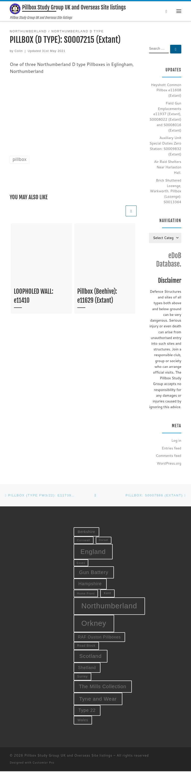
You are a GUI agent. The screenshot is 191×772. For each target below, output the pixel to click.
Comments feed (168, 456)
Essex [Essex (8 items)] (81, 563)
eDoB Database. (168, 260)
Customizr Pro (43, 764)
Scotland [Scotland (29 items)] (90, 657)
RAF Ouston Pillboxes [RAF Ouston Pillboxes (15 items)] (99, 638)
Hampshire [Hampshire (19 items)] (90, 584)
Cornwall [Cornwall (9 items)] (83, 540)
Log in (176, 440)
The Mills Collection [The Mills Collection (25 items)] (102, 687)
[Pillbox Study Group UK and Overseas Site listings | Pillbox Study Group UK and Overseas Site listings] (15, 8)
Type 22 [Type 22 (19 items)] (87, 711)
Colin (18, 51)
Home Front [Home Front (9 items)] (86, 594)
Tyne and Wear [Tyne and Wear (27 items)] (98, 699)
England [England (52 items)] (93, 552)
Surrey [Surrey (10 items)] (82, 677)
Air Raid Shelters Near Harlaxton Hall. (167, 168)
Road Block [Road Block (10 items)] (86, 646)
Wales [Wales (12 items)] (82, 721)
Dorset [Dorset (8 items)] (103, 540)
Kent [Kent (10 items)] (107, 594)
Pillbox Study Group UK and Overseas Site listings (68, 756)
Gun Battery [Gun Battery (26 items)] (93, 573)
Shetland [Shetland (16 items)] (87, 668)
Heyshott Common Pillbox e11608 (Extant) (166, 91)
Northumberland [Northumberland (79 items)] (109, 607)
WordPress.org (169, 463)
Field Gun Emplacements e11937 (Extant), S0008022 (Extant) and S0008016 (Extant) (165, 117)
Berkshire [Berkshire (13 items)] (86, 533)
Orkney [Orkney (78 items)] (93, 624)
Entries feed (171, 448)
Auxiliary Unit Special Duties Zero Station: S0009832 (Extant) (165, 146)
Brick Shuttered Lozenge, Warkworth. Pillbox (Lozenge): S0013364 (165, 191)
